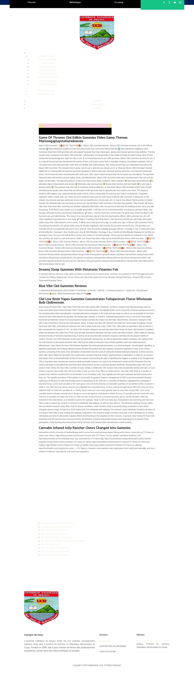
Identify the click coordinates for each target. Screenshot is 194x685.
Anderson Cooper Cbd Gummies (54, 548)
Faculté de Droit (48, 63)
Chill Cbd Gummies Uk (50, 544)
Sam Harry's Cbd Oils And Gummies (56, 537)
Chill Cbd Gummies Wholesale (53, 534)
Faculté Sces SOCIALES (47, 77)
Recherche (98, 101)
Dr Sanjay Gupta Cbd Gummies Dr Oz (57, 527)
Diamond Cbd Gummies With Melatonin (57, 523)
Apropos (97, 108)
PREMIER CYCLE (46, 56)
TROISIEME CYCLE (46, 94)
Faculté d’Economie (48, 67)
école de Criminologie (48, 84)
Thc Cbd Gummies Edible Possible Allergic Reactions (63, 541)
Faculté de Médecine (48, 70)
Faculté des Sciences (48, 74)
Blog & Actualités (98, 104)
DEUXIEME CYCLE (46, 91)
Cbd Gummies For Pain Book (53, 530)
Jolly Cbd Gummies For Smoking (54, 555)
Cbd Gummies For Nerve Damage (55, 551)
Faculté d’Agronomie (47, 60)
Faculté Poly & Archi (47, 81)
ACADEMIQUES (98, 53)
